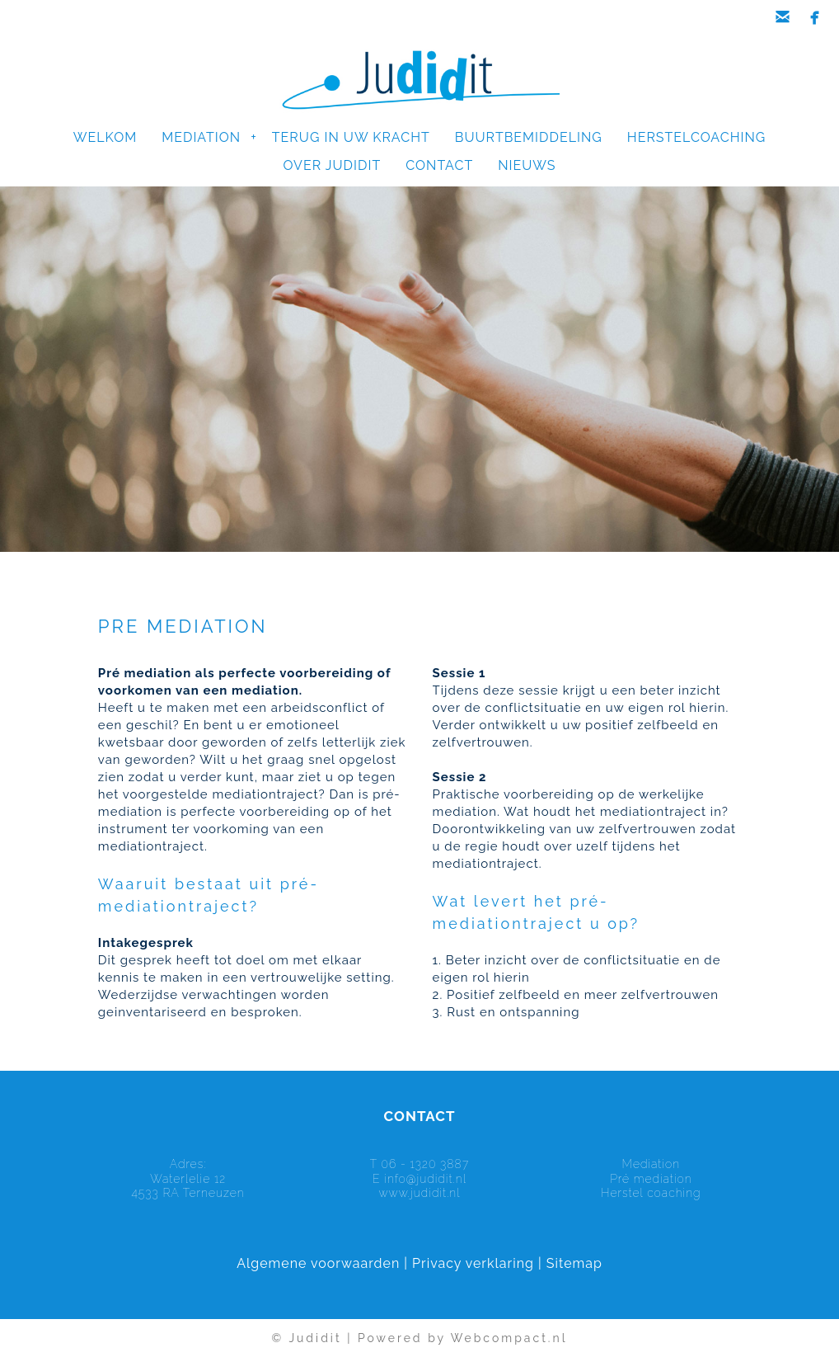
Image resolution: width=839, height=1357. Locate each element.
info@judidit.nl (425, 1178)
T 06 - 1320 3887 (419, 1164)
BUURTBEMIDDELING (528, 137)
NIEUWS (526, 165)
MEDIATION (208, 137)
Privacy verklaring (473, 1263)
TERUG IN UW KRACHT (351, 137)
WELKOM (105, 137)
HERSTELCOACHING (696, 137)
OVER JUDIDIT (333, 165)
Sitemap (574, 1263)
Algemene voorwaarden (318, 1263)
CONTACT (439, 165)
